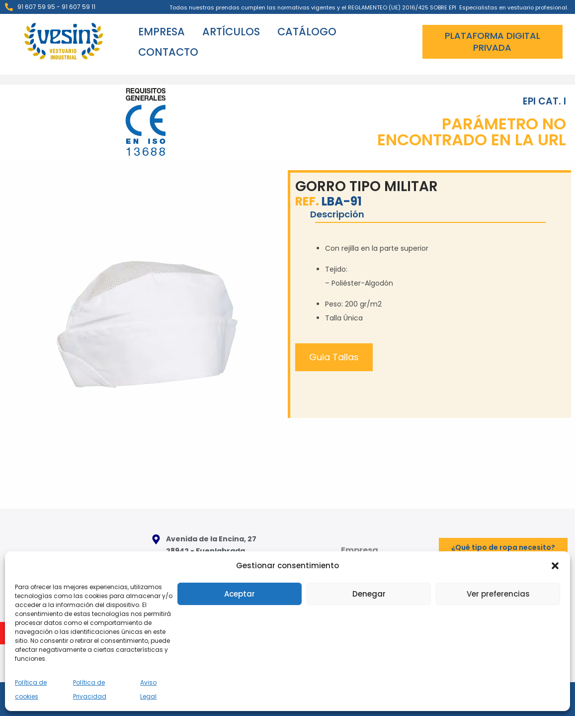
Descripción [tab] (337, 214)
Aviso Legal (148, 689)
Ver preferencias (498, 594)
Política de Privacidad (89, 689)
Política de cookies (31, 689)
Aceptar (239, 594)
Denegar (369, 594)
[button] (555, 566)
